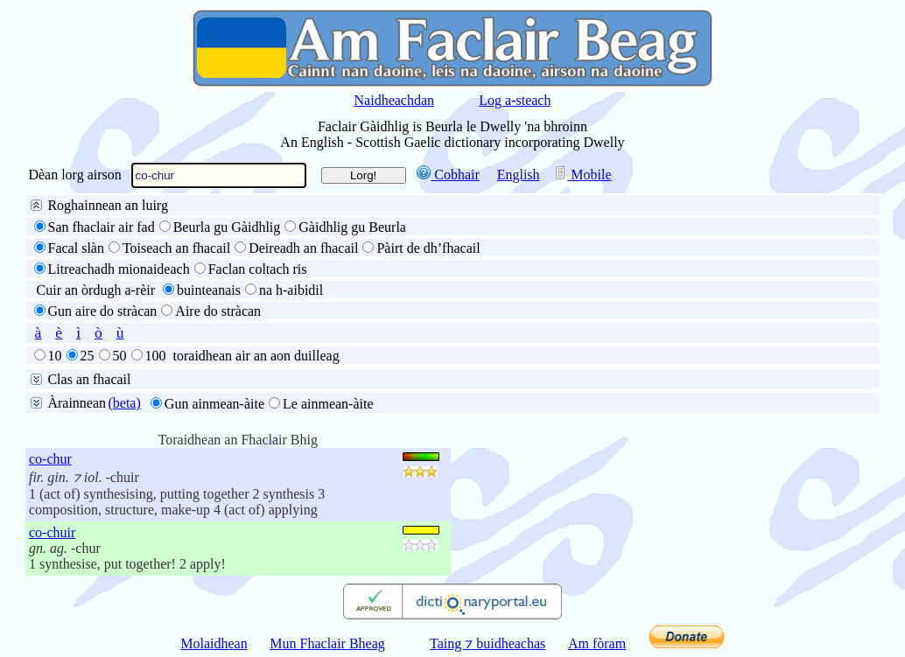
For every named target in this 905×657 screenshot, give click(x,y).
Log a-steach (515, 100)
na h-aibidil (291, 290)
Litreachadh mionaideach (119, 269)
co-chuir (52, 532)
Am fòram (597, 643)
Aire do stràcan (218, 311)
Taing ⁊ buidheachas (487, 643)
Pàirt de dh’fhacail (428, 248)
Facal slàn (76, 248)
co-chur (50, 458)
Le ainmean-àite (328, 403)
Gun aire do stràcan (103, 311)
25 (88, 355)
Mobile (582, 174)
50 (120, 355)
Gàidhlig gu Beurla (352, 227)
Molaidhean (213, 643)
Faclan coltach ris (257, 269)
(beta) (124, 402)
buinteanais (209, 290)
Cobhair (448, 174)
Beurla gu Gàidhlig (227, 227)
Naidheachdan (394, 100)
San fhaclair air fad (101, 227)
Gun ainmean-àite (214, 403)
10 (55, 355)
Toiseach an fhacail (176, 248)
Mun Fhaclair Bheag (327, 643)
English (518, 174)
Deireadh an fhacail (303, 248)
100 (155, 355)
